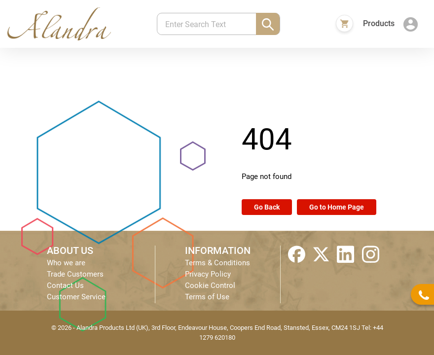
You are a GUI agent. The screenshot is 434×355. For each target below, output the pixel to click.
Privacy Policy (208, 274)
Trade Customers (75, 274)
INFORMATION (218, 250)
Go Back (267, 207)
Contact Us (65, 285)
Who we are (66, 262)
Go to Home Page (336, 207)
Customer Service (76, 296)
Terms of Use (207, 296)
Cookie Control (210, 285)
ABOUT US (70, 250)
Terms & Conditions (217, 262)
